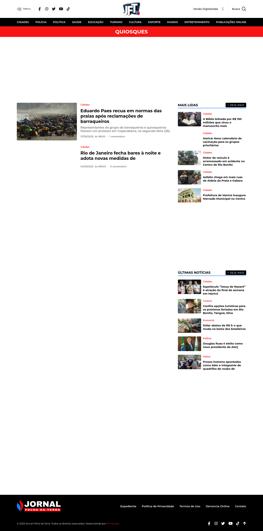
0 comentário (118, 166)
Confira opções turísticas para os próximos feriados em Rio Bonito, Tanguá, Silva (224, 309)
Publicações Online (231, 22)
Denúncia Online (218, 506)
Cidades (23, 22)
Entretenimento (196, 22)
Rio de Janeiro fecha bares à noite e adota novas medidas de (121, 155)
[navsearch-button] (237, 9)
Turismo (116, 22)
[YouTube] (61, 9)
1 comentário (117, 136)
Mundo (172, 22)
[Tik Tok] (68, 9)
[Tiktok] (236, 524)
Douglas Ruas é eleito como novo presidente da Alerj (223, 345)
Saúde (76, 22)
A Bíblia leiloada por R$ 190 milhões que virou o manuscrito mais (222, 122)
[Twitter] (54, 9)
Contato (240, 506)
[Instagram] (46, 9)
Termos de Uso (190, 506)
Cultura (135, 22)
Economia (208, 320)
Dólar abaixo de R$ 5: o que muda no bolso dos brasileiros (224, 327)
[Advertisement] (131, 69)
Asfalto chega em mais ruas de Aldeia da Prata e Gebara (223, 178)
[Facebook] (40, 9)
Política (59, 22)
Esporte (154, 22)
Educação (95, 22)
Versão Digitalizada (205, 9)
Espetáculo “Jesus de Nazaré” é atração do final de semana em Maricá (224, 290)
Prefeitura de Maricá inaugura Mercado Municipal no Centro (224, 196)
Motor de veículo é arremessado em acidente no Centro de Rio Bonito (224, 161)
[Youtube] (229, 524)
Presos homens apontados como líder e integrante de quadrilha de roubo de (222, 365)
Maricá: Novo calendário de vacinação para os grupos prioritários (222, 142)
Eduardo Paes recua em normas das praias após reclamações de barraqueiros (121, 116)
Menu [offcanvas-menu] (24, 9)
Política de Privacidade (158, 506)
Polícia (40, 22)
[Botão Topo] (243, 524)
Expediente (128, 506)
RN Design (113, 523)
